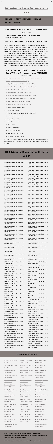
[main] (26, 10)
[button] (1, 2)
